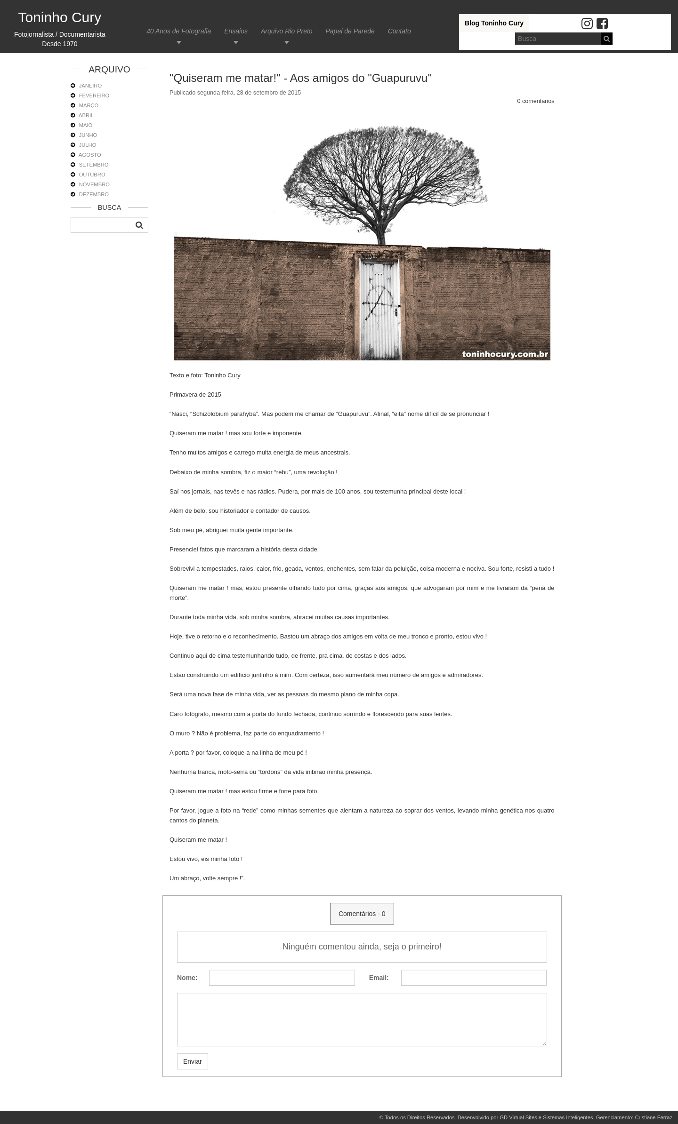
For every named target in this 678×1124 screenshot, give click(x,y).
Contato (399, 31)
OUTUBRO (92, 174)
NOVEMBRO (94, 184)
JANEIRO (90, 85)
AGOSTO (90, 155)
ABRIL (86, 115)
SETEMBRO (94, 164)
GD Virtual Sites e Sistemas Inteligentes (546, 1117)
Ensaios (236, 31)
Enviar (192, 1061)
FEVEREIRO (94, 95)
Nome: (187, 977)
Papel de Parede (349, 31)
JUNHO (88, 135)
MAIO (86, 125)
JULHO (88, 145)
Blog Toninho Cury (494, 23)
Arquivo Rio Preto (287, 31)
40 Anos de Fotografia (178, 31)
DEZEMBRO (94, 194)
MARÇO (89, 105)
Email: (379, 977)
